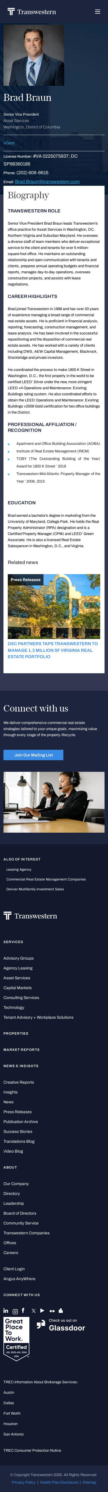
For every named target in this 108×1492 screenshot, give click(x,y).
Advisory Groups (18, 958)
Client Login (14, 1269)
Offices (9, 1243)
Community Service (21, 1223)
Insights (10, 1092)
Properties (16, 1033)
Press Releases (17, 1112)
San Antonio (13, 1434)
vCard (8, 143)
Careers (10, 1253)
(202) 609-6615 (32, 172)
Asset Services (16, 978)
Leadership (13, 1203)
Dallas (8, 1403)
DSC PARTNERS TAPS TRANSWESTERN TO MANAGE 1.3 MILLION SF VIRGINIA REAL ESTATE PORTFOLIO (53, 650)
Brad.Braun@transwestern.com (47, 181)
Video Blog (13, 1151)
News (8, 1102)
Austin (8, 1392)
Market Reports (21, 1049)
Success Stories (17, 1131)
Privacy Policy (24, 1482)
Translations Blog (19, 1141)
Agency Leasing (18, 968)
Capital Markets (17, 988)
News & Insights (21, 1066)
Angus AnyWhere (19, 1279)
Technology (13, 1007)
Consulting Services (21, 998)
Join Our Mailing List (33, 755)
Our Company (16, 1184)
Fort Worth (11, 1413)
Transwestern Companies (26, 1233)
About (10, 1167)
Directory (11, 1193)
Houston (10, 1424)
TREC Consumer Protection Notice (32, 1450)
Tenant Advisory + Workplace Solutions (38, 1017)
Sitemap (89, 1482)
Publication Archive (20, 1122)
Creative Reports (18, 1082)
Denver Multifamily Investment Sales (35, 889)
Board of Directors (19, 1213)
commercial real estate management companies (46, 879)
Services (13, 942)
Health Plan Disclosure (59, 1482)
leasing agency (18, 869)
